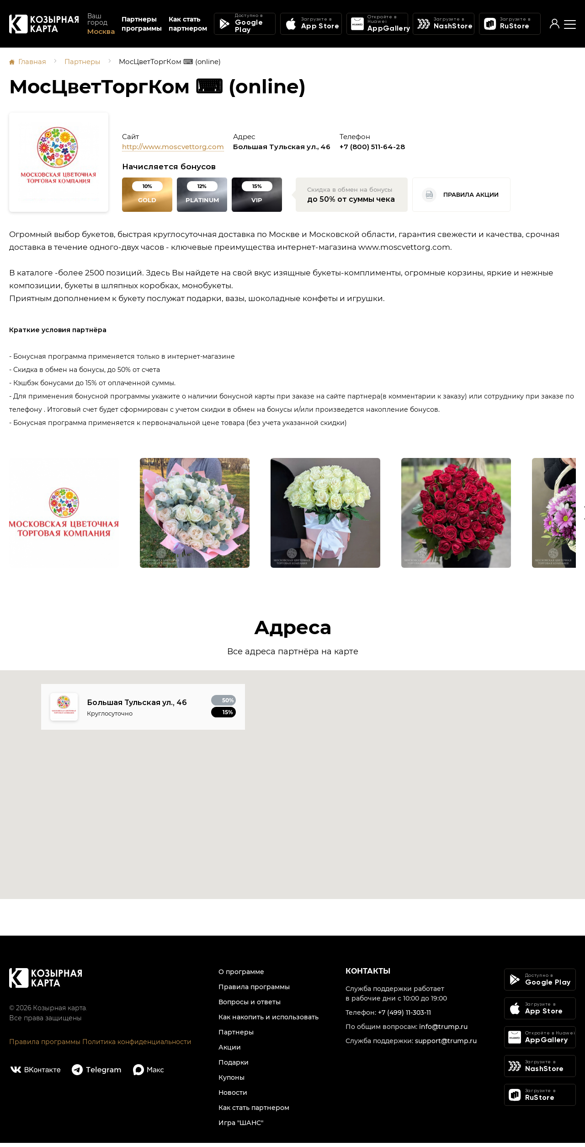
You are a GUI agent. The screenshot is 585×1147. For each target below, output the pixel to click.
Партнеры (83, 61)
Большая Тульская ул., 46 (281, 146)
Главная (32, 61)
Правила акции (460, 194)
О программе (241, 976)
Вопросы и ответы (249, 1006)
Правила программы (44, 1046)
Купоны (231, 1081)
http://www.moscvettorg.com (173, 146)
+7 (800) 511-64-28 (372, 146)
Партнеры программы (142, 24)
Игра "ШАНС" (240, 1127)
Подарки (233, 1066)
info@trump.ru (443, 1031)
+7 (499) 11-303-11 (404, 1016)
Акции (229, 1051)
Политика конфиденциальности (136, 1046)
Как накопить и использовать (268, 1021)
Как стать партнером (188, 24)
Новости (232, 1097)
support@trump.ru (446, 1045)
